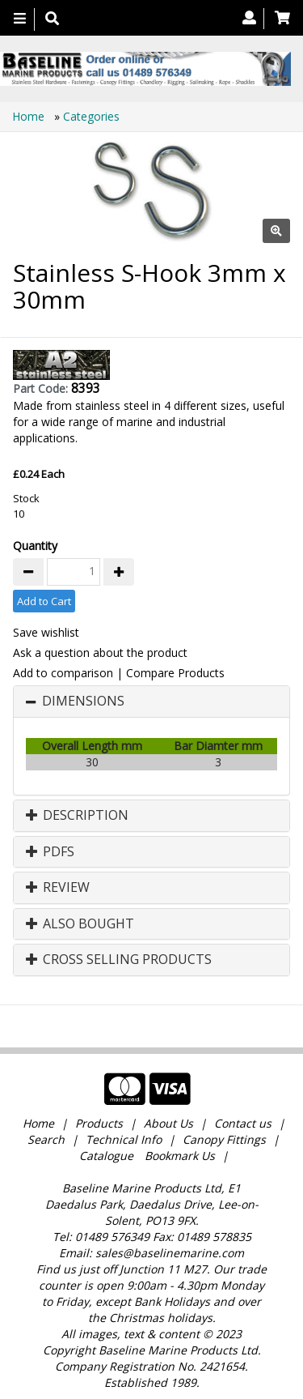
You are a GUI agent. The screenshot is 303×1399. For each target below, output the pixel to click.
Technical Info (124, 1139)
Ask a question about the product (100, 652)
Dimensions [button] (83, 701)
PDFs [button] (50, 852)
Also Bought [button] (80, 924)
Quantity (35, 545)
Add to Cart (44, 601)
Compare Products (175, 672)
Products (99, 1123)
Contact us (242, 1123)
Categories (91, 116)
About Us (168, 1123)
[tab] (151, 701)
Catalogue (106, 1155)
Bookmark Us (180, 1155)
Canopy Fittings (224, 1139)
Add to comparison (63, 672)
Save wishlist (46, 632)
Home (30, 116)
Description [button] (77, 815)
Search (47, 1139)
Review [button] (58, 888)
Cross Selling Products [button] (119, 960)
